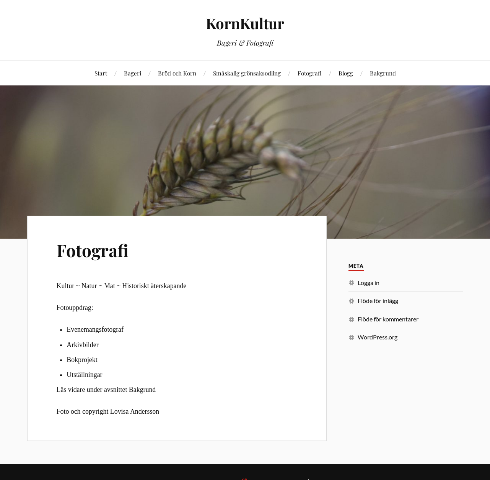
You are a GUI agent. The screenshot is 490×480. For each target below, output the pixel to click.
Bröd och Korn (177, 73)
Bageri (132, 73)
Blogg (346, 73)
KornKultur (245, 23)
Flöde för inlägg (378, 300)
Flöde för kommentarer (388, 319)
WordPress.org (377, 337)
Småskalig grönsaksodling (247, 73)
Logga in (368, 282)
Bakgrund (383, 73)
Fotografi (310, 73)
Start (100, 73)
